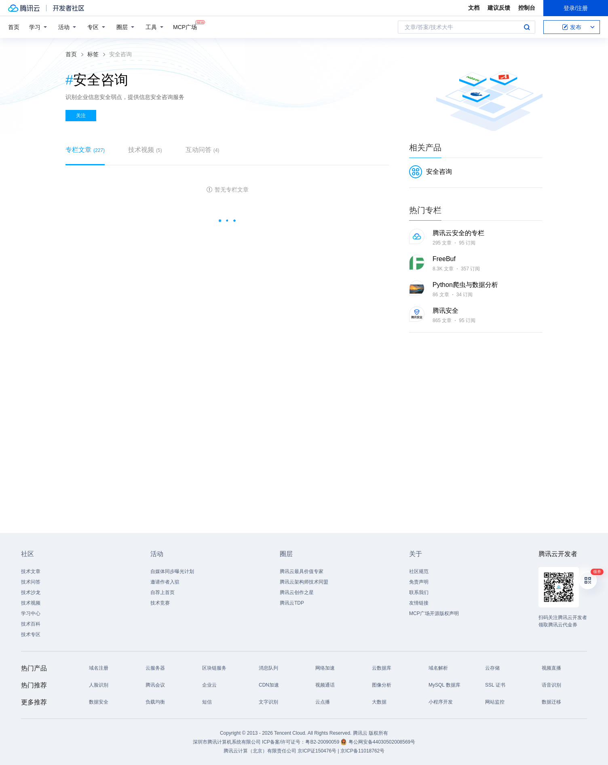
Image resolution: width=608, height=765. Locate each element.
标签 (93, 54)
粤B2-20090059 (322, 742)
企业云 (209, 685)
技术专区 (30, 634)
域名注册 (98, 668)
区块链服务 (214, 668)
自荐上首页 (162, 592)
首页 (13, 27)
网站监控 (495, 702)
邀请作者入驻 (164, 582)
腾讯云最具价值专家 (301, 571)
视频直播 (551, 668)
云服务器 (155, 668)
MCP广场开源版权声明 (434, 613)
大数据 (379, 702)
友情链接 (419, 603)
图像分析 (381, 685)
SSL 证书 (495, 685)
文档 (473, 7)
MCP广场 (185, 26)
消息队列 (268, 668)
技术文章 (30, 571)
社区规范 (419, 571)
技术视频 (145, 149)
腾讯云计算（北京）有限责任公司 (260, 751)
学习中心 (30, 613)
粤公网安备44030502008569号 (381, 742)
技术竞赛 (160, 603)
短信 (207, 702)
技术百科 (30, 624)
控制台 (526, 7)
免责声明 (419, 582)
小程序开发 (441, 702)
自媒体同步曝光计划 (172, 571)
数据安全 (98, 702)
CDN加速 (269, 685)
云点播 (322, 702)
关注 (81, 115)
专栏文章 (85, 149)
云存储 (492, 668)
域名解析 (438, 668)
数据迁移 (551, 702)
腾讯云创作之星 (297, 592)
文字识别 (268, 702)
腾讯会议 (155, 685)
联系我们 (419, 592)
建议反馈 (499, 7)
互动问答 (203, 149)
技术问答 (30, 582)
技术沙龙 (30, 592)
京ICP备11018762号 (362, 751)
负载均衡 (155, 702)
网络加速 (325, 668)
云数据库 (381, 668)
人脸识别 (98, 685)
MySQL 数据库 (444, 685)
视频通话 (325, 685)
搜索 (527, 27)
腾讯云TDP (292, 603)
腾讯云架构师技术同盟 (304, 582)
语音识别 (551, 685)
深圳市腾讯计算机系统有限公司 (227, 742)
